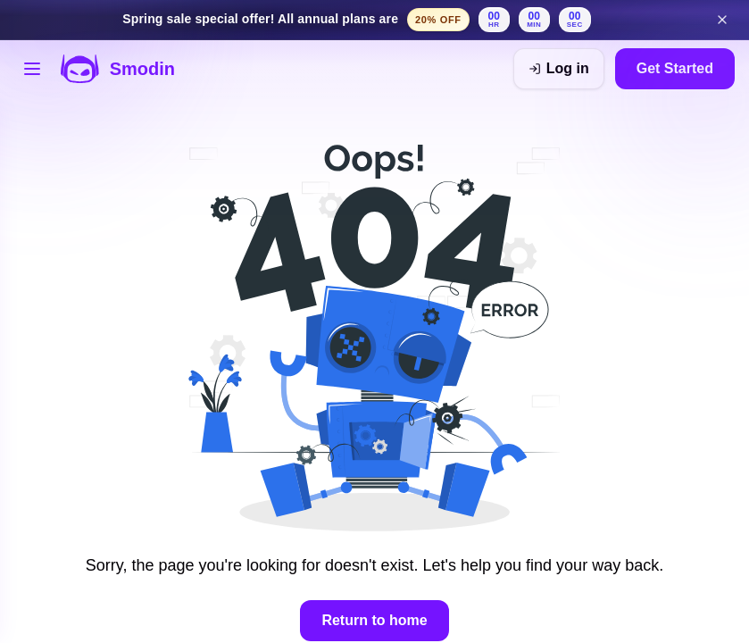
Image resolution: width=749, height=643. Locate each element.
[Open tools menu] (32, 69)
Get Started (675, 68)
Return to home (374, 620)
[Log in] (558, 68)
